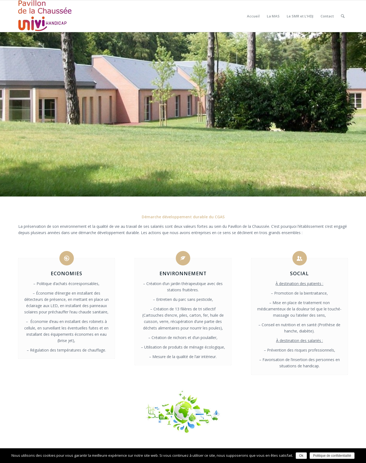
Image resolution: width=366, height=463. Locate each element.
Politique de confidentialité (332, 456)
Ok (301, 456)
